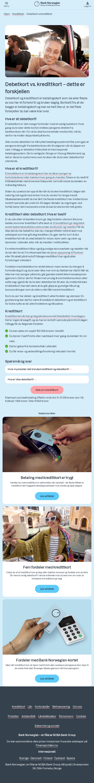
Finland (47, 758)
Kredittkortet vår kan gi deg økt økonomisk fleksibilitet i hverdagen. (45, 316)
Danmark (36, 758)
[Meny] (7, 4)
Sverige (24, 758)
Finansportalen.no (47, 745)
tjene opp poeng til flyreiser (67, 252)
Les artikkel (47, 496)
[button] (40, 369)
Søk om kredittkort (47, 389)
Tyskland (59, 758)
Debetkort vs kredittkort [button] (39, 14)
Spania (71, 758)
